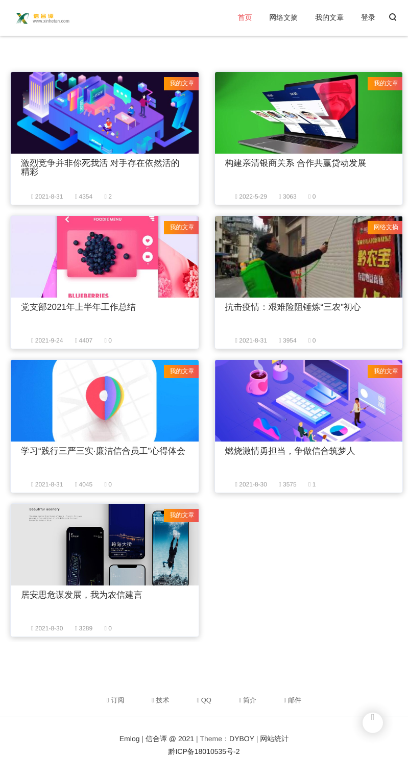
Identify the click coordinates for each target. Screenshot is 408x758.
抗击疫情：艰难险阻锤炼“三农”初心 (293, 307)
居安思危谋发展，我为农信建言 (81, 595)
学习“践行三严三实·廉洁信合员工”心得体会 (103, 451)
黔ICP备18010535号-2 (203, 751)
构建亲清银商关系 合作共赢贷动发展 (296, 163)
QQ (204, 700)
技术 (160, 700)
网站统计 (274, 739)
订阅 (115, 700)
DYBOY (241, 739)
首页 (244, 17)
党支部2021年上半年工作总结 (78, 307)
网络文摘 (283, 17)
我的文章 (329, 17)
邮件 (292, 700)
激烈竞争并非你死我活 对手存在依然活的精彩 (100, 167)
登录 (368, 17)
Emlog (129, 739)
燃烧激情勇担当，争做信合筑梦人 (290, 451)
